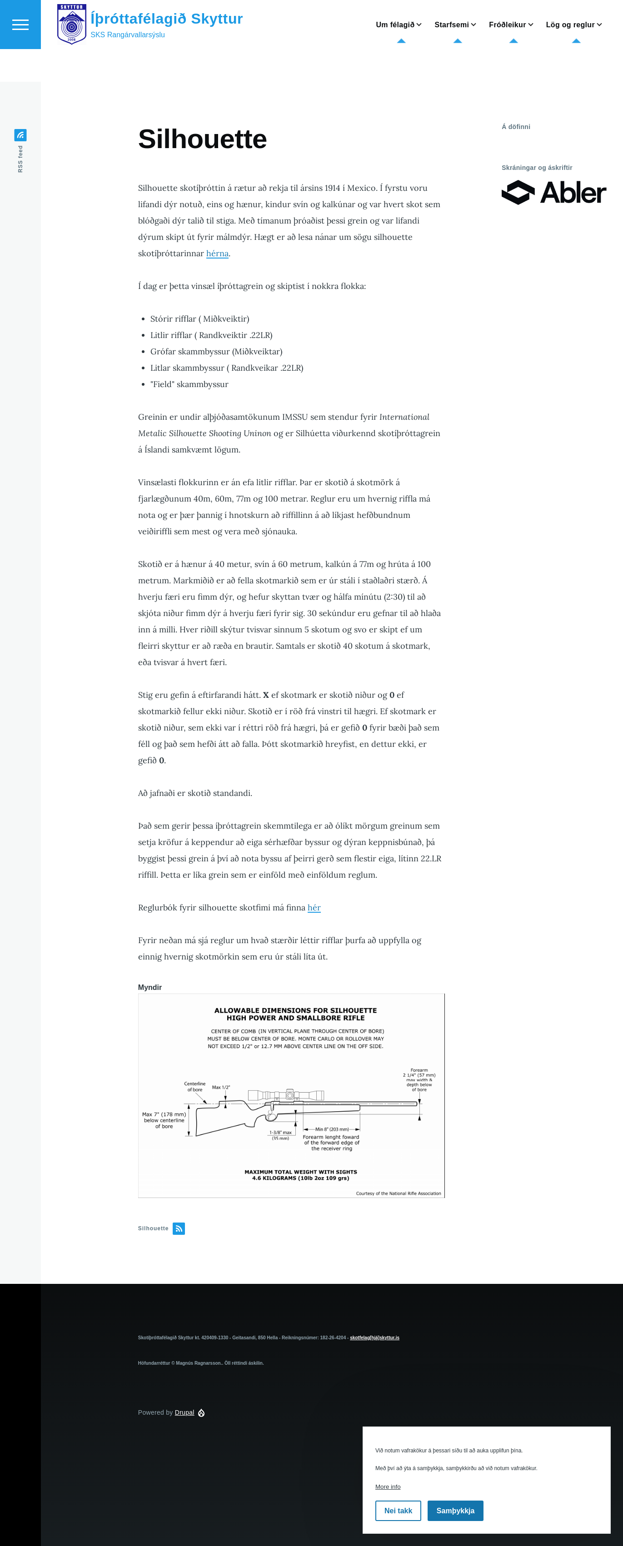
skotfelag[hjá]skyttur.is (374, 1338)
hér (314, 908)
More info (388, 1486)
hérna (217, 254)
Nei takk (398, 1511)
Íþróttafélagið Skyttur (166, 51)
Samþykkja (456, 1511)
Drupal (184, 1413)
